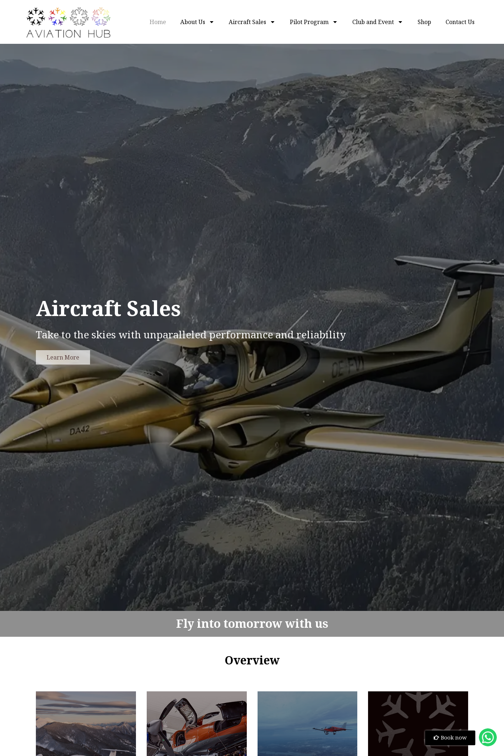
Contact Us (460, 21)
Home (158, 21)
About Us (197, 21)
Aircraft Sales (252, 21)
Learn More (63, 357)
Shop (424, 21)
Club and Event (377, 21)
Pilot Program (314, 21)
